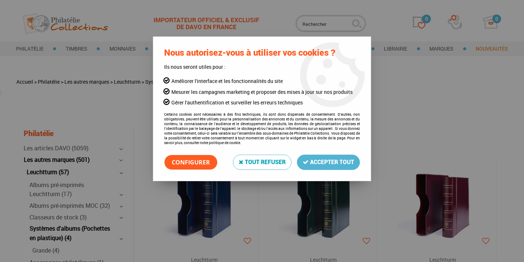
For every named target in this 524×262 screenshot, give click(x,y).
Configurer (191, 162)
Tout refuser (262, 162)
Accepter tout (328, 162)
